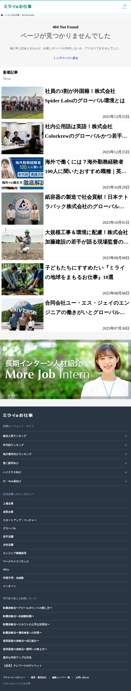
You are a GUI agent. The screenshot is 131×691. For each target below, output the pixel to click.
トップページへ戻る (65, 58)
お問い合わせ (82, 677)
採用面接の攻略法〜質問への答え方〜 (25, 649)
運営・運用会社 (38, 677)
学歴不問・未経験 (13, 578)
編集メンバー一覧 (61, 677)
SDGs (6, 569)
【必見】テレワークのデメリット (22, 665)
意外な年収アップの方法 (17, 657)
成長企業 (8, 512)
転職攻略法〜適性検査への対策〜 (22, 632)
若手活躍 (8, 536)
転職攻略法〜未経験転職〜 (18, 616)
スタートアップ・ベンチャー (20, 520)
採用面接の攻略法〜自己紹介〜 (21, 641)
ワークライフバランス (16, 561)
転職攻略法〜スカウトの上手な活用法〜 (26, 624)
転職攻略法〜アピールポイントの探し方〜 (27, 608)
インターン (9, 586)
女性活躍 (8, 544)
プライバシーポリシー (14, 677)
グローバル (9, 528)
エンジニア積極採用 (14, 553)
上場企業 (8, 503)
